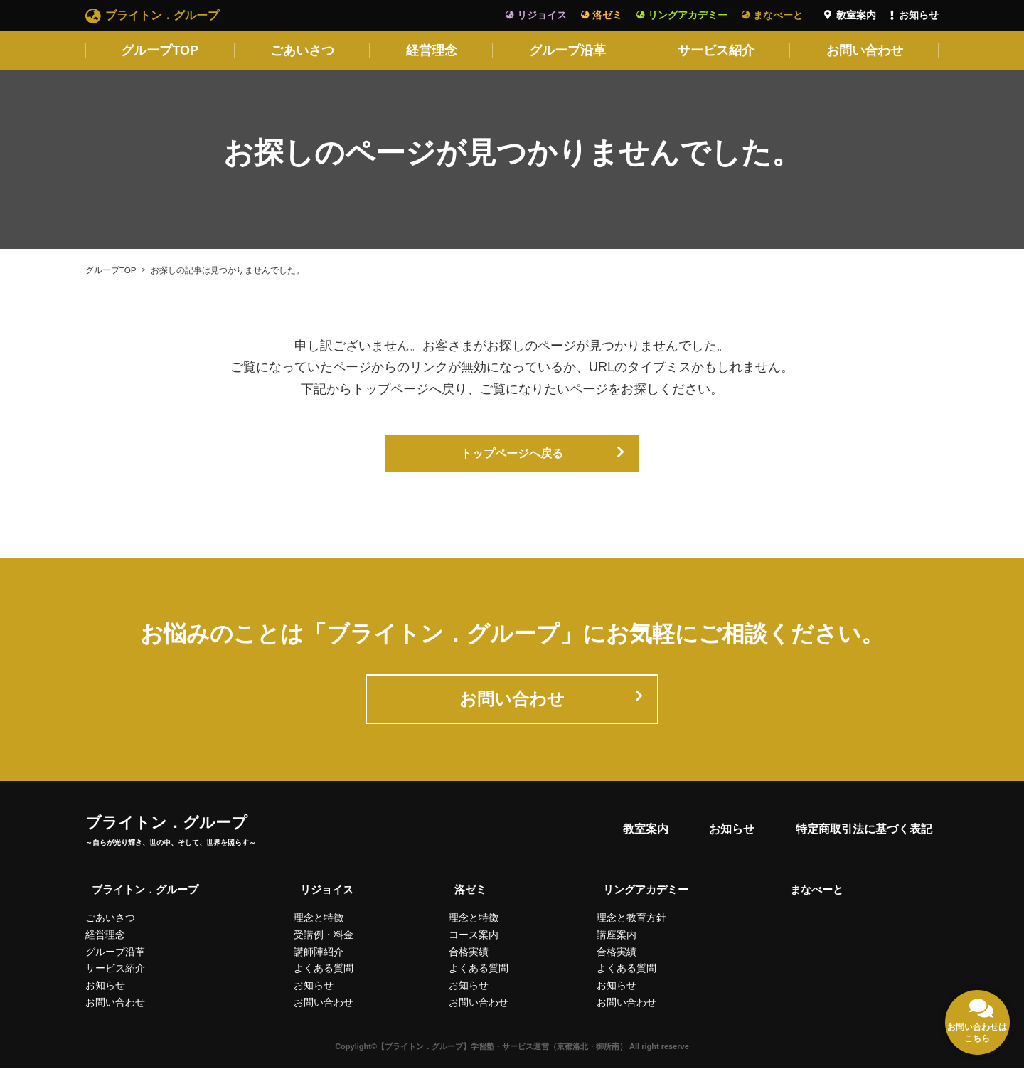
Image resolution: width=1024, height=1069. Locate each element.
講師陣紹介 (318, 953)
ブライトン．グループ (162, 15)
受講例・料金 (323, 936)
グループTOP (159, 50)
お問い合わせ (864, 50)
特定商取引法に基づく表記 (862, 836)
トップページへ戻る (512, 454)
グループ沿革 (567, 50)
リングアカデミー (687, 15)
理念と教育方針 (636, 919)
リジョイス (542, 15)
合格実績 (468, 953)
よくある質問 (323, 970)
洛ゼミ (607, 15)
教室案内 (856, 15)
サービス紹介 (716, 50)
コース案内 (473, 936)
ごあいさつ (302, 50)
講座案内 (621, 936)
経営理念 (431, 50)
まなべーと (778, 15)
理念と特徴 (318, 919)
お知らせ (919, 15)
